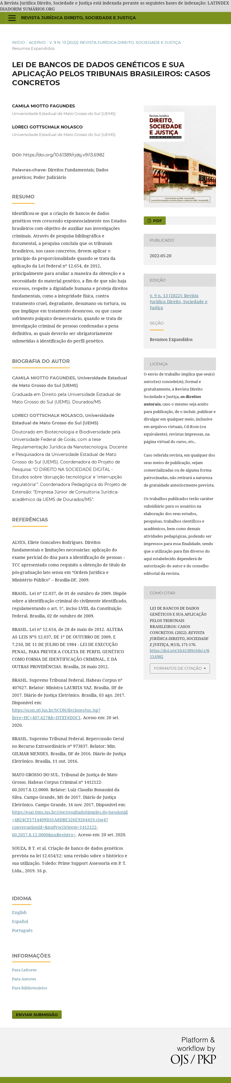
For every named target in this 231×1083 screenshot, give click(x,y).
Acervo (37, 42)
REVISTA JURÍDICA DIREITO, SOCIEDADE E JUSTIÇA (78, 17)
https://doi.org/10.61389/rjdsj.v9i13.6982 (63, 155)
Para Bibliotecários (29, 988)
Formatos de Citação (178, 668)
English (19, 912)
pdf (157, 220)
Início (18, 42)
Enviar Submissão (37, 1014)
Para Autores (24, 979)
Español (20, 921)
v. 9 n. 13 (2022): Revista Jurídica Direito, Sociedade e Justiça (115, 42)
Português (22, 930)
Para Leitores (24, 970)
